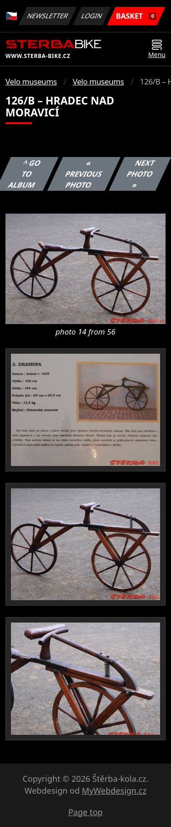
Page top (85, 811)
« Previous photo (83, 174)
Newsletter (47, 15)
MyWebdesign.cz (114, 790)
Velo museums (31, 81)
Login (92, 15)
